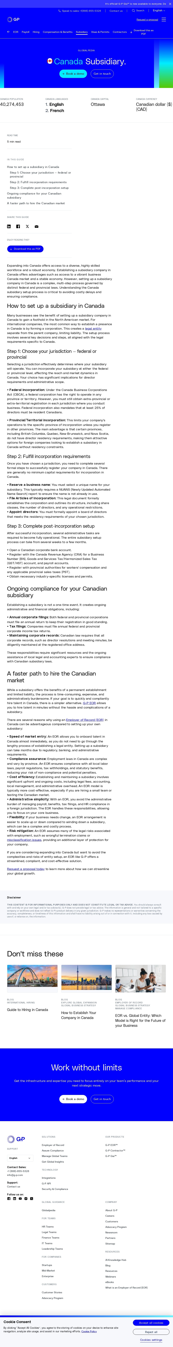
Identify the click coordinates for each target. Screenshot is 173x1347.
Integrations (49, 1180)
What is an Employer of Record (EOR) (126, 1290)
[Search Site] (138, 10)
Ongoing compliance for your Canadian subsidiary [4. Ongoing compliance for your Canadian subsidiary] (34, 198)
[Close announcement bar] (170, 4)
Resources (111, 1274)
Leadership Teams (52, 1251)
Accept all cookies (151, 1322)
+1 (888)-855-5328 (18, 1174)
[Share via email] (36, 228)
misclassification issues (24, 842)
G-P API (46, 1186)
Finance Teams (50, 1240)
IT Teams (47, 1246)
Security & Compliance (55, 1192)
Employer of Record (53, 1147)
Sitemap (110, 1246)
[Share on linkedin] (9, 228)
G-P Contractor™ (115, 1153)
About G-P (111, 1213)
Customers (111, 1224)
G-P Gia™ (111, 1159)
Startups (47, 1268)
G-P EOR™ (111, 1147)
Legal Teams (49, 1235)
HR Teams (48, 1229)
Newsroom (111, 1235)
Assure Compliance (53, 1153)
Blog (107, 1268)
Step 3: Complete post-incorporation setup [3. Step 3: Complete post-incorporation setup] (39, 190)
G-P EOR (89, 705)
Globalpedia (48, 1213)
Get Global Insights (53, 1164)
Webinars (110, 1279)
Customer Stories (52, 1295)
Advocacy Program (52, 1300)
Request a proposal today (26, 871)
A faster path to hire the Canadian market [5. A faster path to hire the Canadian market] (36, 205)
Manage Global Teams (54, 1159)
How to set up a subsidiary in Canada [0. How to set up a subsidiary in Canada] (33, 169)
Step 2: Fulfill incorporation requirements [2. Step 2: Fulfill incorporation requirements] (38, 184)
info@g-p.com (15, 1178)
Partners (110, 1241)
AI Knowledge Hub (115, 1262)
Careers (109, 1218)
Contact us (13, 1189)
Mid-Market (48, 1273)
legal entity (93, 331)
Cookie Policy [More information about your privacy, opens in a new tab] (89, 1331)
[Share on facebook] (18, 228)
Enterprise (48, 1279)
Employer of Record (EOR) (85, 722)
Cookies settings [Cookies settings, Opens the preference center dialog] (151, 1340)
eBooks (109, 1285)
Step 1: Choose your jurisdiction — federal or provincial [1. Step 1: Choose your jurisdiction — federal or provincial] (40, 177)
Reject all (151, 1332)
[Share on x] (27, 228)
